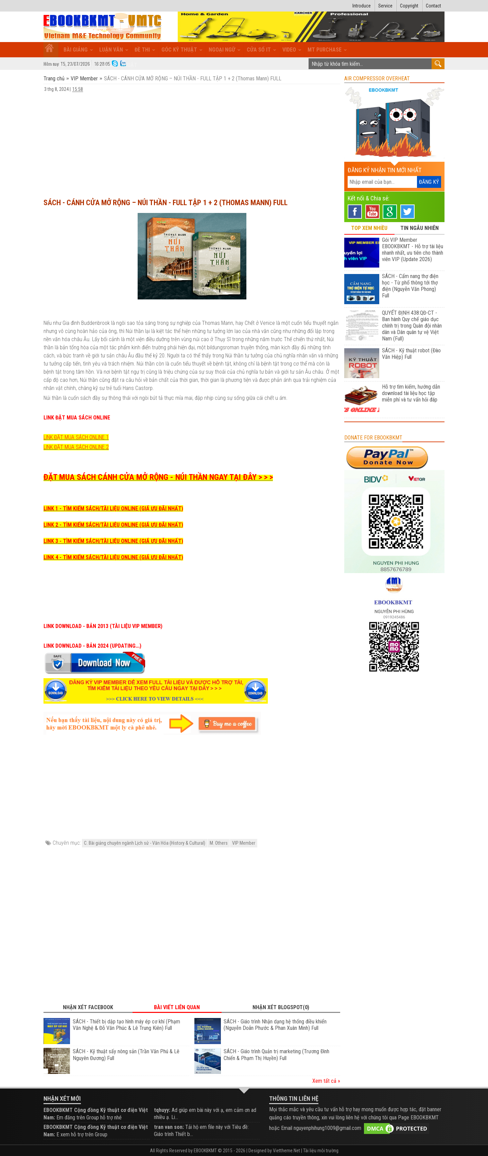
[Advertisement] (191, 142)
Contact (433, 5)
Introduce (361, 5)
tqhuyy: (162, 1110)
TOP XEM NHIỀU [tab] (369, 228)
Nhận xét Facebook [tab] (88, 1007)
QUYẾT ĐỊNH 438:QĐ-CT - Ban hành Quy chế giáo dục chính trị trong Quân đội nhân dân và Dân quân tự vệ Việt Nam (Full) (412, 326)
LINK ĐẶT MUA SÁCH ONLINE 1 (76, 437)
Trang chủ (54, 78)
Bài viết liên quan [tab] (177, 1007)
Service (385, 5)
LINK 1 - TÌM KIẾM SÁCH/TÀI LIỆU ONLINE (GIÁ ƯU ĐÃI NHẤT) (113, 508)
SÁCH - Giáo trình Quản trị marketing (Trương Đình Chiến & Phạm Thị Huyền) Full (276, 1054)
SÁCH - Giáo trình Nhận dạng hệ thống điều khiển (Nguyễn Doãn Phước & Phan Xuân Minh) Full (275, 1025)
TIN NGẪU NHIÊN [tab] (419, 228)
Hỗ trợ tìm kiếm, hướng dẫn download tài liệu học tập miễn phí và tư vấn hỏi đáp (411, 393)
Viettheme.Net (286, 1150)
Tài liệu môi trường (320, 1150)
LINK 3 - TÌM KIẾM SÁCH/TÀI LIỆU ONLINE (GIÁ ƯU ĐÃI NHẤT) (113, 541)
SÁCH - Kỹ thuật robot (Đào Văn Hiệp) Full (411, 353)
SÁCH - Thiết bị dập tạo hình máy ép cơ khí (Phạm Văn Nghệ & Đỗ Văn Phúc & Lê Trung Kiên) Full (126, 1025)
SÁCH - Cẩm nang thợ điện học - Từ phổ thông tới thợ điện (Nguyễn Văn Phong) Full (410, 286)
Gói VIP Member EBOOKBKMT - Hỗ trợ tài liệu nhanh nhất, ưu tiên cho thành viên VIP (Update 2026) (412, 249)
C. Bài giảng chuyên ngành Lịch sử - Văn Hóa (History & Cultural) (144, 843)
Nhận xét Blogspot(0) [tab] (280, 1007)
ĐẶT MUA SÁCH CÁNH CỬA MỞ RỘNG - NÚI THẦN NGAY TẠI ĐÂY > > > (158, 477)
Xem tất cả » (326, 1081)
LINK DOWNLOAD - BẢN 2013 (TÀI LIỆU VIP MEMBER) (102, 626)
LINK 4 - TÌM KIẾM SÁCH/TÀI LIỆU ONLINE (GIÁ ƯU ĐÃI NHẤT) (113, 557)
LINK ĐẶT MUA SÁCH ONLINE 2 (76, 447)
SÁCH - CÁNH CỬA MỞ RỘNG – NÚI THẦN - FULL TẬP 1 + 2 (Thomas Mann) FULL (165, 202)
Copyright (409, 5)
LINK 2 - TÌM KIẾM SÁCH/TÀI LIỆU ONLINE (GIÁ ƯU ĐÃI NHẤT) (113, 525)
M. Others (219, 843)
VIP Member (84, 78)
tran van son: (169, 1127)
